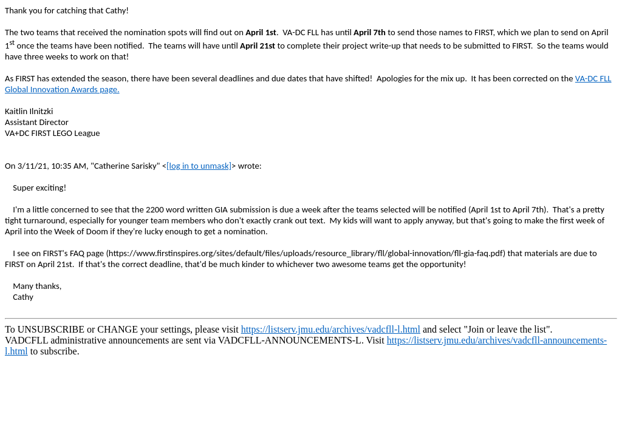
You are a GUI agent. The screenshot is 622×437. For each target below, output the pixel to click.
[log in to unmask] (198, 165)
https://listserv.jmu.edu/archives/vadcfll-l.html (330, 329)
